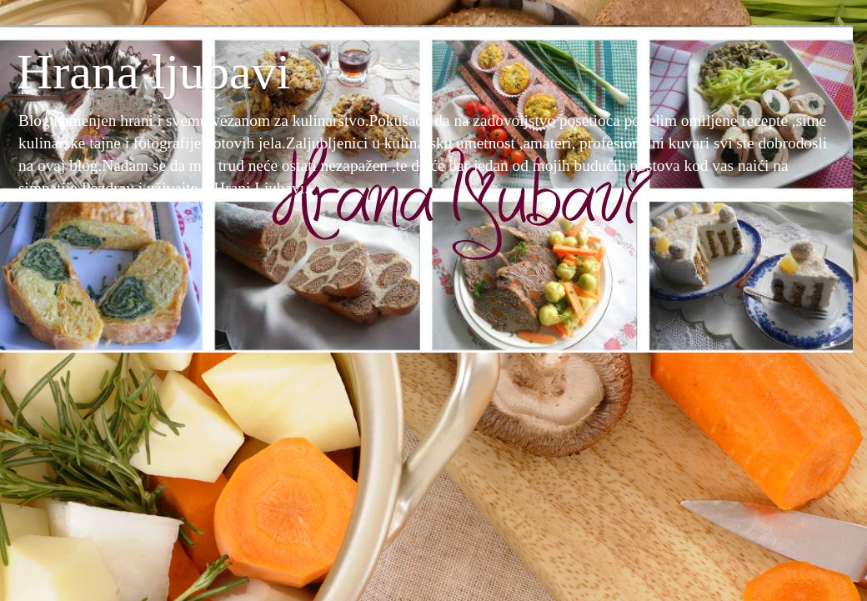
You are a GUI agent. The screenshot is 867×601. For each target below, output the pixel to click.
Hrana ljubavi (153, 71)
